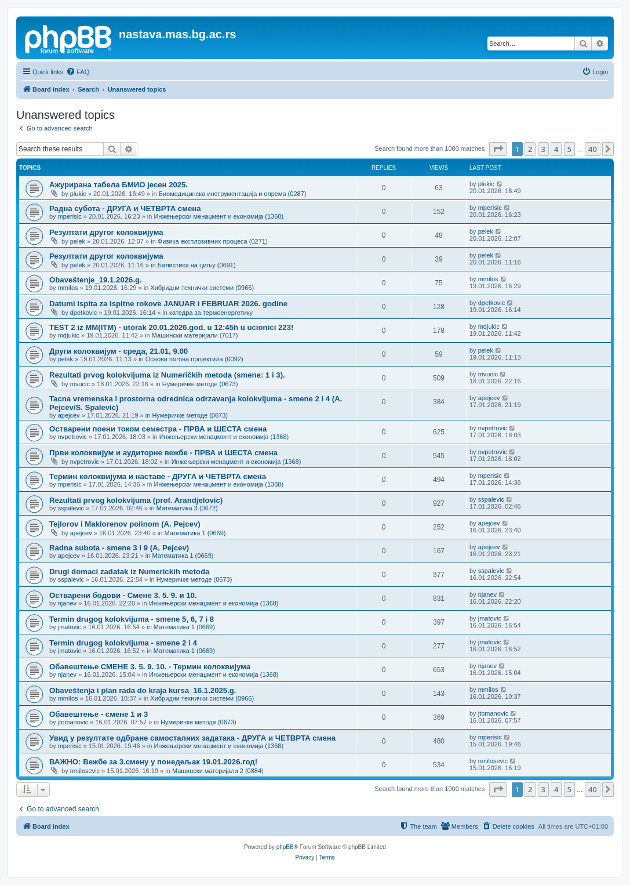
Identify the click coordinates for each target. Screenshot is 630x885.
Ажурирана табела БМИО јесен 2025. (118, 184)
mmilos (68, 287)
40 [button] (592, 149)
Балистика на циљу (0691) (197, 265)
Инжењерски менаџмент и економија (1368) (218, 216)
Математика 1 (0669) (194, 532)
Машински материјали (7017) (195, 335)
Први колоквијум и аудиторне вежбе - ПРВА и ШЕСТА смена (163, 452)
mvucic (80, 383)
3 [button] (543, 149)
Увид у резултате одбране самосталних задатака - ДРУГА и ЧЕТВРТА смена (192, 738)
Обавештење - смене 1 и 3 (98, 714)
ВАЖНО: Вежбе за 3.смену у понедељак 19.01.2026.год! (153, 761)
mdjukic (68, 335)
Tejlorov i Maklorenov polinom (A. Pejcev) (125, 524)
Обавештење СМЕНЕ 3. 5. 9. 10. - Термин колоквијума (149, 666)
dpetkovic (83, 312)
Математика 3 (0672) (187, 508)
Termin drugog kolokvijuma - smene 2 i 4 (123, 643)
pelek (77, 241)
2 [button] (530, 149)
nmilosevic (85, 770)
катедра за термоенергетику (211, 312)
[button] (498, 149)
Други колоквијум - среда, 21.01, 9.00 (118, 351)
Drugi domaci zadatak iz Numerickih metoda (129, 571)
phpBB (285, 847)
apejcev (69, 415)
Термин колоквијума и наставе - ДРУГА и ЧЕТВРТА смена (157, 476)
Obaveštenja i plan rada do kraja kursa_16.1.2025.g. (142, 690)
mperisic (70, 216)
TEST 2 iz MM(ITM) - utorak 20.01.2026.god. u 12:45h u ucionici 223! (171, 327)
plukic (78, 193)
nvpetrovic (72, 436)
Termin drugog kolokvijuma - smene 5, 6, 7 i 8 (131, 619)
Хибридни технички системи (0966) (202, 287)
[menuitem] (77, 72)
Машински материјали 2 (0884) (218, 770)
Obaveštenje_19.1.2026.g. (95, 279)
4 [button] (556, 149)
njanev (67, 603)
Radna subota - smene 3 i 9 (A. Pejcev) (119, 547)
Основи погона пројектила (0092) (194, 359)
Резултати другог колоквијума (106, 232)
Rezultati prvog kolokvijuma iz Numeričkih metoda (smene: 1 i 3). (167, 375)
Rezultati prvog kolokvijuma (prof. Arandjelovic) (136, 500)
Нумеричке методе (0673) (200, 383)
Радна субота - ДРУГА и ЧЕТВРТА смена (125, 208)
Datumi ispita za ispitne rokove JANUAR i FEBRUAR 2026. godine (168, 303)
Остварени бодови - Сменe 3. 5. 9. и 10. (123, 595)
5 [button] (569, 149)
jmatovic (69, 626)
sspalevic (71, 508)
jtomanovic (73, 722)
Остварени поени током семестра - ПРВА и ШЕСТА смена (158, 429)
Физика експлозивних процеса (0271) (213, 241)
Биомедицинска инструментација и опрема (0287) (233, 193)
